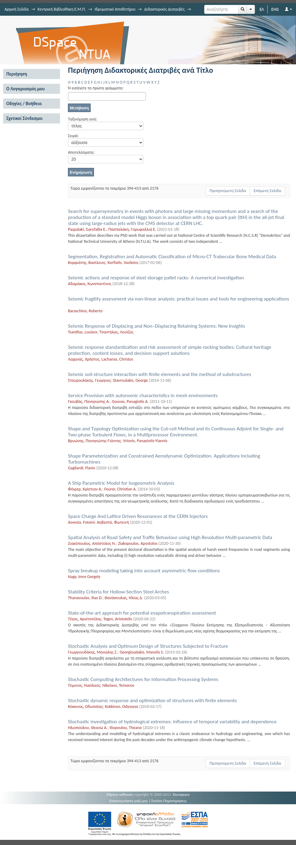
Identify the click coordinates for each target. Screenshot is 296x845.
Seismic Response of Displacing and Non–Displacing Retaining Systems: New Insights (156, 326)
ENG (275, 9)
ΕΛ (261, 9)
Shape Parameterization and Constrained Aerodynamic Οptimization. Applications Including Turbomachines (164, 459)
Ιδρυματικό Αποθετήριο (115, 9)
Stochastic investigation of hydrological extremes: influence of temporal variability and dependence (172, 721)
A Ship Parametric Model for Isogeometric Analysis (121, 483)
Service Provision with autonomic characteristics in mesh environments (143, 395)
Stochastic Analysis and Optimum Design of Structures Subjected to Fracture (148, 646)
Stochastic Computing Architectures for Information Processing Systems (143, 679)
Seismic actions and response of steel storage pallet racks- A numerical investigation (156, 278)
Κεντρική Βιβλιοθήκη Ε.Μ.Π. (61, 9)
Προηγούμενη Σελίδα (228, 190)
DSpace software (119, 794)
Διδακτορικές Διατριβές (164, 9)
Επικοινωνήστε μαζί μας (128, 800)
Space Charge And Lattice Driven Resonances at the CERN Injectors (138, 516)
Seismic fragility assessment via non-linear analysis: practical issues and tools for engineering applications (178, 299)
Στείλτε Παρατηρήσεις (169, 800)
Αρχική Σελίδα (17, 9)
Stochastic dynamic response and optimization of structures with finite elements (152, 700)
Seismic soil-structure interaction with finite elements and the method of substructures (159, 374)
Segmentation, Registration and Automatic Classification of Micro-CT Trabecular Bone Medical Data (172, 256)
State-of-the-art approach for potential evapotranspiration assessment (142, 613)
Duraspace (181, 794)
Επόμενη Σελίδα (267, 190)
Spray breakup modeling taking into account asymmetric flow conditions (144, 570)
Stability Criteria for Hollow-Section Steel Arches (118, 592)
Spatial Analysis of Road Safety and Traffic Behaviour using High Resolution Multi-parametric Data (170, 537)
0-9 (70, 82)
